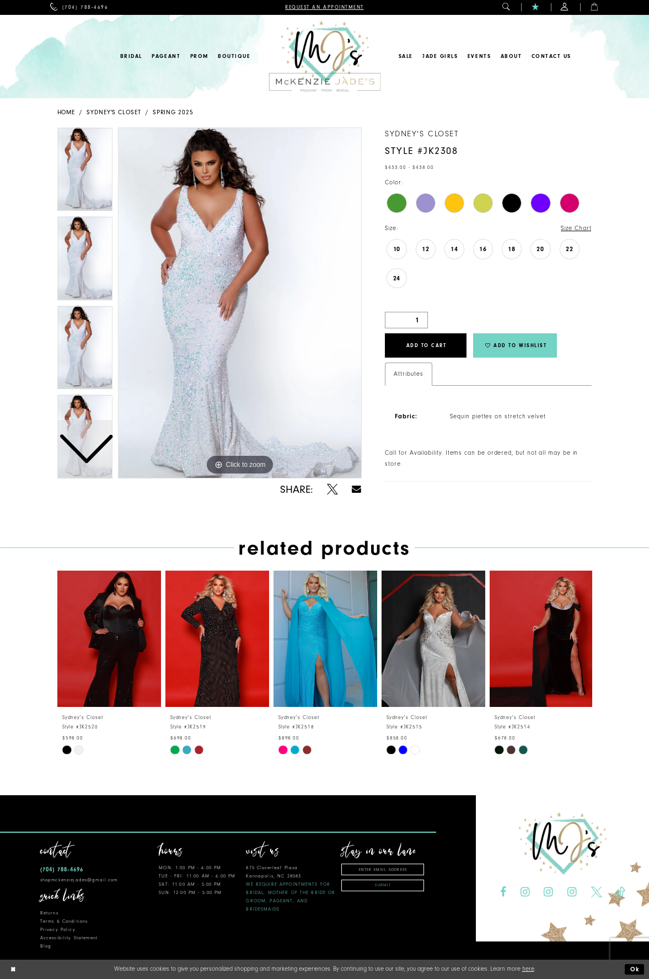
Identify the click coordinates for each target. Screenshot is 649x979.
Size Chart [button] (576, 228)
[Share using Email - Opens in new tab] (357, 489)
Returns (49, 913)
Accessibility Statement (69, 937)
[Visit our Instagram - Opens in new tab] (525, 892)
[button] (506, 7)
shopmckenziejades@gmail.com (79, 879)
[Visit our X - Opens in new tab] (597, 892)
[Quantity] (406, 320)
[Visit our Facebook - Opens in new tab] (503, 892)
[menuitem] (79, 7)
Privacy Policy (58, 929)
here (528, 968)
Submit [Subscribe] (383, 885)
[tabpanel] (240, 303)
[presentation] (109, 639)
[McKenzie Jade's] (324, 56)
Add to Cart (426, 345)
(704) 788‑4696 (61, 869)
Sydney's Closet (114, 112)
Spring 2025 (173, 112)
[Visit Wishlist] (535, 7)
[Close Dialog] (12, 969)
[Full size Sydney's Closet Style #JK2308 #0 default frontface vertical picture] (240, 303)
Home (66, 112)
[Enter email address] (382, 869)
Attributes (408, 373)
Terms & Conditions (64, 921)
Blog (46, 946)
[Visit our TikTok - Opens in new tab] (620, 892)
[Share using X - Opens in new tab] (332, 489)
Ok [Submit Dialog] (635, 969)
